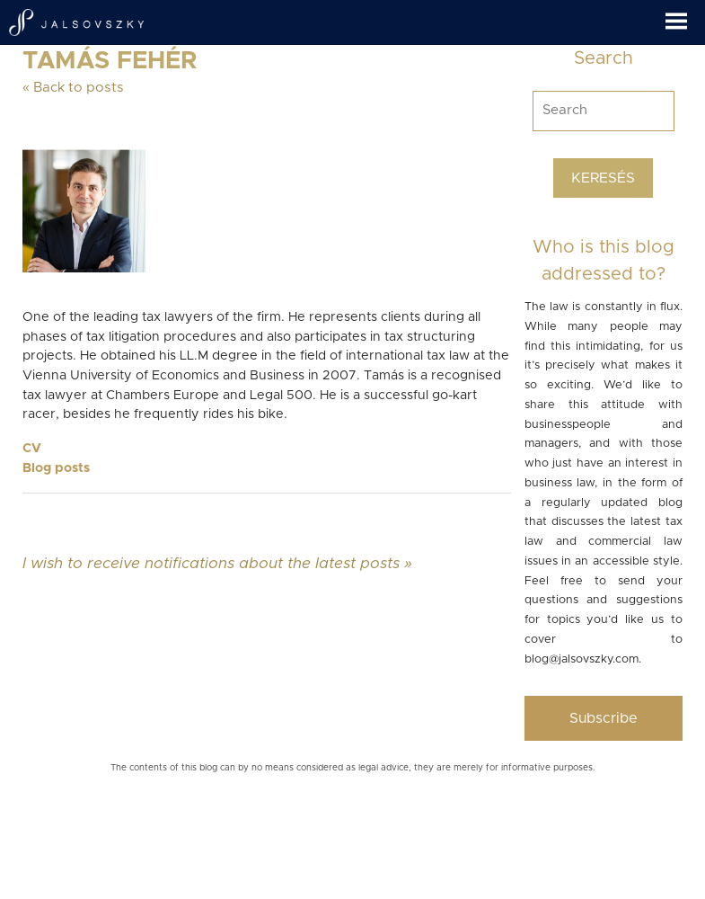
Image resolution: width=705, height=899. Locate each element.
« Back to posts (73, 87)
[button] (685, 15)
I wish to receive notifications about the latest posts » (217, 563)
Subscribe (603, 718)
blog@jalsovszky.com (581, 659)
